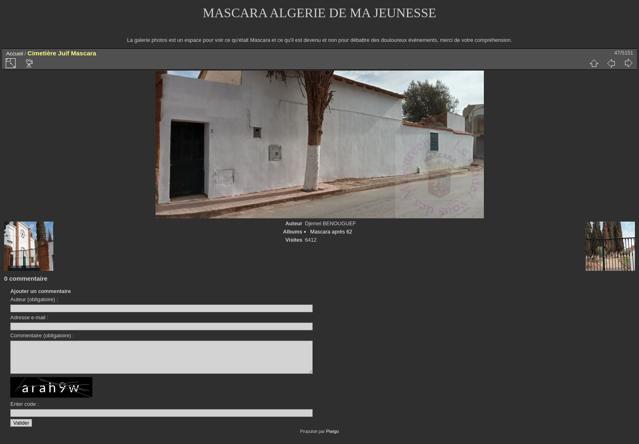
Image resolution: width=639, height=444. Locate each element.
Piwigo (332, 437)
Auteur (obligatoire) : (34, 299)
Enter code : (24, 410)
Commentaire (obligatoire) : (42, 335)
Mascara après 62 (331, 232)
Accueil (14, 53)
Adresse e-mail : (29, 317)
